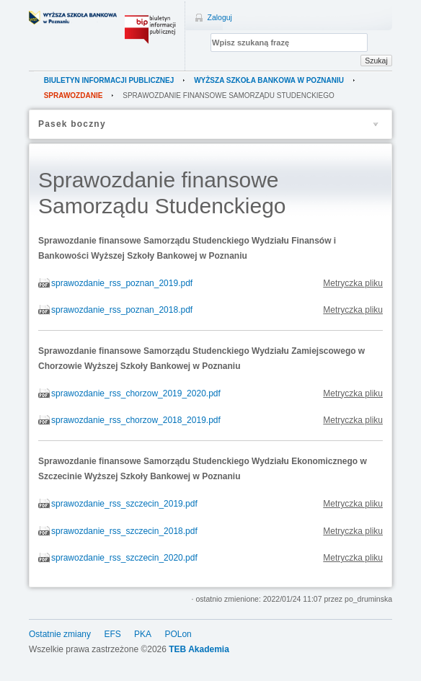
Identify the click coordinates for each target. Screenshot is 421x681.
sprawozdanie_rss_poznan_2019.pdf (121, 283)
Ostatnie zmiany (60, 634)
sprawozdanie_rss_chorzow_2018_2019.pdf (136, 420)
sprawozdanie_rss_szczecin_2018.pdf (124, 531)
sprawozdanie (73, 95)
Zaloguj (220, 17)
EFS (112, 634)
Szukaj (376, 60)
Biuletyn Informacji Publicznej (109, 80)
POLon (177, 634)
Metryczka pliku (353, 283)
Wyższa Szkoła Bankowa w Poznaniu (269, 80)
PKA (142, 634)
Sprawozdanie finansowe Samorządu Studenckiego (228, 95)
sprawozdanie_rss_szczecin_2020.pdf (124, 558)
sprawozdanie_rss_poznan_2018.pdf (121, 310)
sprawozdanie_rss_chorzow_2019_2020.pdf (136, 393)
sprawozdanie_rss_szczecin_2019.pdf (124, 504)
